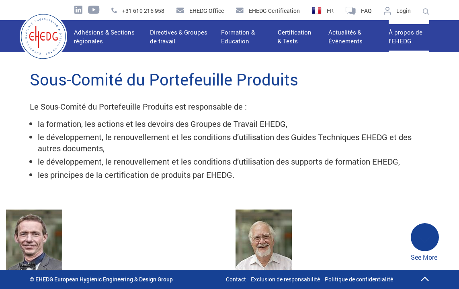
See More (425, 242)
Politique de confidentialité (359, 279)
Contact (236, 279)
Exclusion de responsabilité (285, 279)
